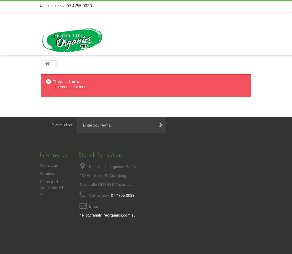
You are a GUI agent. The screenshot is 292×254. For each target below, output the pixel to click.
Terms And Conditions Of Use (51, 188)
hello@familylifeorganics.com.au (108, 215)
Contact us (240, 6)
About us (47, 173)
